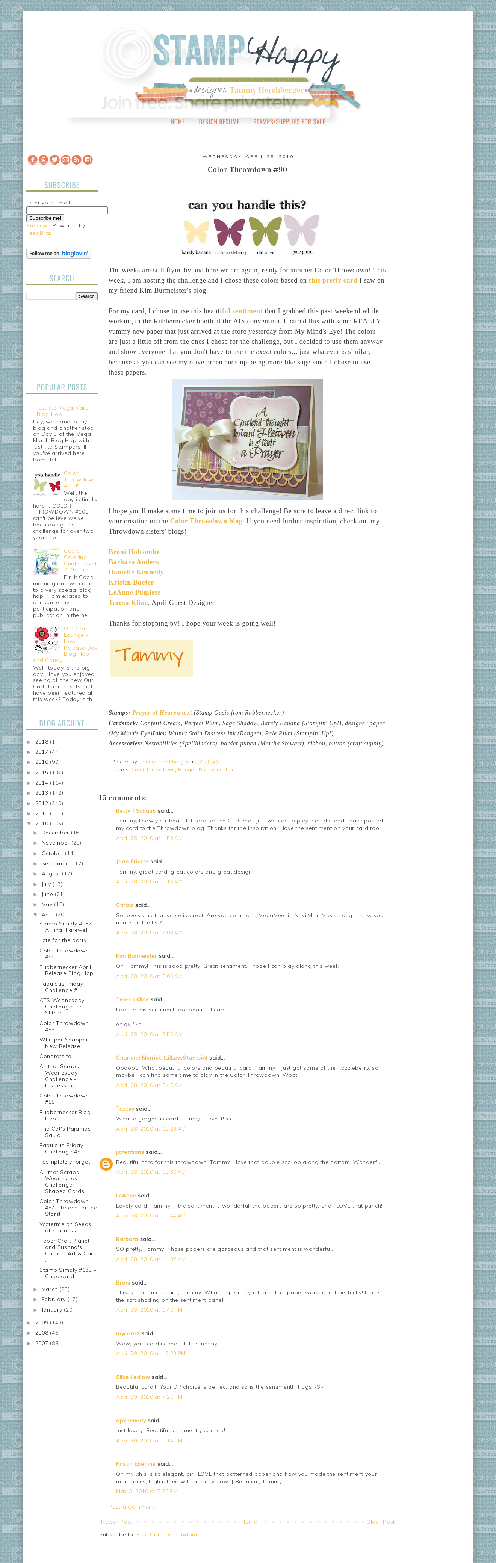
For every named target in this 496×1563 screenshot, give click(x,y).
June (48, 894)
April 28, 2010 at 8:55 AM (149, 1034)
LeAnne (126, 1195)
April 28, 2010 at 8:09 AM (149, 976)
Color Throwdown (153, 769)
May (48, 904)
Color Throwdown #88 (64, 1098)
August (52, 873)
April (49, 914)
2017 (42, 751)
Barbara (127, 1239)
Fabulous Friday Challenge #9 (61, 1148)
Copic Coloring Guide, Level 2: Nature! (80, 560)
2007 (42, 1343)
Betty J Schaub (136, 810)
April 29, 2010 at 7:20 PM (149, 1397)
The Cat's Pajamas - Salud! (67, 1131)
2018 (42, 741)
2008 (42, 1332)
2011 (42, 813)
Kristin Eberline (136, 1463)
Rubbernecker (216, 769)
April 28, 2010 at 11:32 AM (151, 1259)
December (56, 832)
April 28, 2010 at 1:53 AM (149, 838)
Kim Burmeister (136, 955)
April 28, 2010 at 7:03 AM (149, 932)
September (57, 863)
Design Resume (219, 121)
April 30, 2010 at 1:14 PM (149, 1440)
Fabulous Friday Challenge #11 (61, 986)
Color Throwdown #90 (64, 953)
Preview (37, 225)
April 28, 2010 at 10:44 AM (151, 1215)
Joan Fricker (132, 861)
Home (178, 121)
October (53, 853)
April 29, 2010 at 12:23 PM (151, 1353)
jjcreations (130, 1152)
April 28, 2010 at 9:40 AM (149, 1085)
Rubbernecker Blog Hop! (65, 1115)
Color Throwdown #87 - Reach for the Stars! (68, 1207)
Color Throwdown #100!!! (80, 479)
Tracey (125, 1108)
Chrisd (124, 905)
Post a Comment (131, 1506)
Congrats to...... (59, 1056)
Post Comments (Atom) (167, 1534)
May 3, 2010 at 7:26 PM (146, 1491)
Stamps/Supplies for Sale (289, 121)
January (53, 1309)
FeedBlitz (38, 233)
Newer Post (116, 1521)
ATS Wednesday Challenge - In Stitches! (62, 1006)
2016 (42, 762)
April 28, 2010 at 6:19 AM (149, 881)
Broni (123, 1282)
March (51, 1289)
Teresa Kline (132, 999)
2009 (42, 1322)
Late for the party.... (65, 940)
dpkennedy (131, 1420)
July (47, 884)
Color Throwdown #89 (64, 1026)
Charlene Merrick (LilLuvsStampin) (161, 1057)
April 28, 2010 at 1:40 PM (149, 1309)
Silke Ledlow (133, 1377)
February (55, 1299)
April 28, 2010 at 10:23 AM (151, 1128)
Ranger (187, 769)
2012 (42, 803)
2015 (42, 772)
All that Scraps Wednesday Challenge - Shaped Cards (61, 1181)
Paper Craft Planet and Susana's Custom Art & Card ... (68, 1250)
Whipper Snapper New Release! (63, 1042)
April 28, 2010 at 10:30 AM (151, 1171)
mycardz (128, 1333)
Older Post (380, 1521)
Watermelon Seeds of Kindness (65, 1227)
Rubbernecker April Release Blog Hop (66, 970)
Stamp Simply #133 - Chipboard (67, 1273)
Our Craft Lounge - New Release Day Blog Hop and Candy (65, 644)
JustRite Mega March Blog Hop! (64, 410)
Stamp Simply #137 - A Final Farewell (67, 926)
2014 (42, 782)
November (56, 842)
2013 (42, 792)
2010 (42, 823)
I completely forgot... (66, 1161)
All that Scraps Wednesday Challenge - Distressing (59, 1075)
